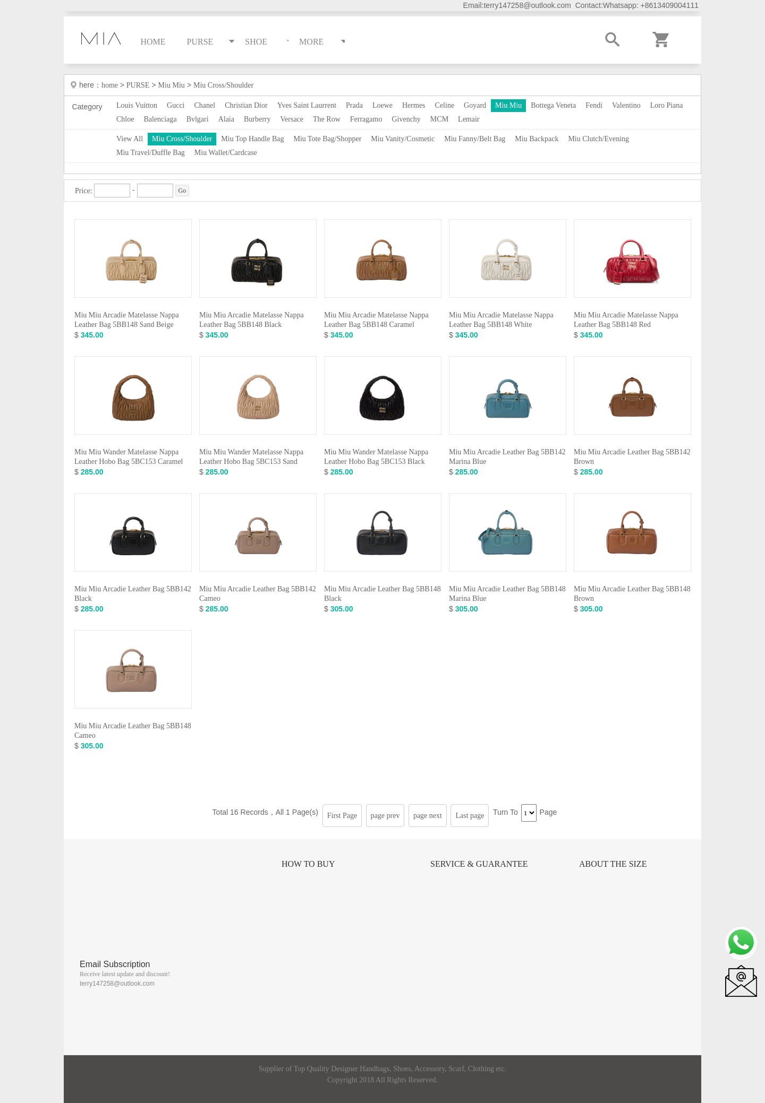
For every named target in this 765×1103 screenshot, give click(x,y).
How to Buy (308, 863)
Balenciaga (159, 119)
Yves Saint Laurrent (306, 105)
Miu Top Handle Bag (252, 139)
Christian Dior (246, 105)
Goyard (475, 105)
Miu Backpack (536, 139)
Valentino (626, 105)
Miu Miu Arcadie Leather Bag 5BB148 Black (382, 593)
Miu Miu (171, 85)
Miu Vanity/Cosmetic (403, 139)
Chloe (125, 119)
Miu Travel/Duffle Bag (150, 153)
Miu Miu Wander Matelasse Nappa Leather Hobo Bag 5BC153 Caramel (128, 457)
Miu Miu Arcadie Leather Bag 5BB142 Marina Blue (507, 457)
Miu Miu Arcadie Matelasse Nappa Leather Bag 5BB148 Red (626, 320)
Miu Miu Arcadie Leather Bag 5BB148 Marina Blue (507, 593)
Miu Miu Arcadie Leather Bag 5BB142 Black (132, 593)
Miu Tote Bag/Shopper (327, 139)
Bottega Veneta (553, 105)
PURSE (138, 85)
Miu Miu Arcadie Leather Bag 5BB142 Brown (632, 457)
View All (129, 139)
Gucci (175, 105)
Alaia (226, 119)
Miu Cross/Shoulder (223, 85)
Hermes (414, 105)
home (110, 85)
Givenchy (406, 119)
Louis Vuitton (136, 105)
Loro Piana (666, 105)
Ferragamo (366, 119)
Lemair (468, 119)
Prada (354, 105)
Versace (292, 119)
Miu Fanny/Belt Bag (474, 139)
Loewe (382, 105)
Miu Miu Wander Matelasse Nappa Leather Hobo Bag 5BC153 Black (376, 457)
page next (427, 816)
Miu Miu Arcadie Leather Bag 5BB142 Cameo (257, 593)
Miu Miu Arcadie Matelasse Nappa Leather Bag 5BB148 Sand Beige (126, 320)
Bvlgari (197, 119)
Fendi (593, 105)
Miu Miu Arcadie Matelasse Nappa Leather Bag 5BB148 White (501, 320)
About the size (613, 863)
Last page (469, 816)
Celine (445, 105)
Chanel (205, 105)
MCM (439, 119)
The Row (327, 119)
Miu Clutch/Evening (598, 139)
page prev (385, 816)
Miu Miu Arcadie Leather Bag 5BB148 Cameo (132, 730)
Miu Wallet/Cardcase (225, 153)
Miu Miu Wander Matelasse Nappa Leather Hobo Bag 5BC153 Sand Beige (251, 461)
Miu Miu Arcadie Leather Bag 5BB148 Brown (632, 593)
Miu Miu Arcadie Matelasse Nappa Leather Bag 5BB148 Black (251, 320)
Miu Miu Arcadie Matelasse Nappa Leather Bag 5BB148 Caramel (376, 320)
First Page (342, 816)
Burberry (257, 119)
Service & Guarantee (479, 863)
